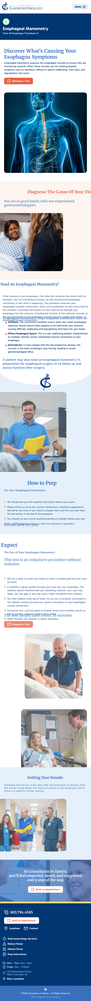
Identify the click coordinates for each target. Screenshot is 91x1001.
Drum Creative (53, 997)
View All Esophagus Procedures (20, 33)
